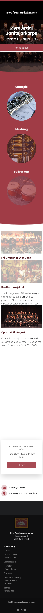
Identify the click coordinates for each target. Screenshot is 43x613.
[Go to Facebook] (18, 610)
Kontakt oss (21, 47)
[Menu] (21, 5)
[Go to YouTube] (25, 610)
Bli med (21, 465)
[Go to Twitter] (21, 610)
